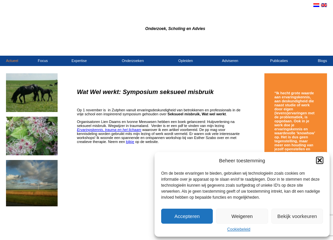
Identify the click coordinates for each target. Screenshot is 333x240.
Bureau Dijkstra (119, 19)
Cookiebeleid (238, 229)
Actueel (12, 61)
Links (323, 48)
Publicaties (279, 61)
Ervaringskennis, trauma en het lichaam (109, 130)
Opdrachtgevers (303, 48)
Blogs (322, 61)
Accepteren (187, 216)
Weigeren (242, 216)
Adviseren (230, 61)
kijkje (130, 142)
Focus (43, 61)
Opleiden (185, 61)
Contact (281, 48)
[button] (319, 160)
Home (267, 48)
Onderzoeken (133, 61)
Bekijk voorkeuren (297, 216)
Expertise (79, 61)
